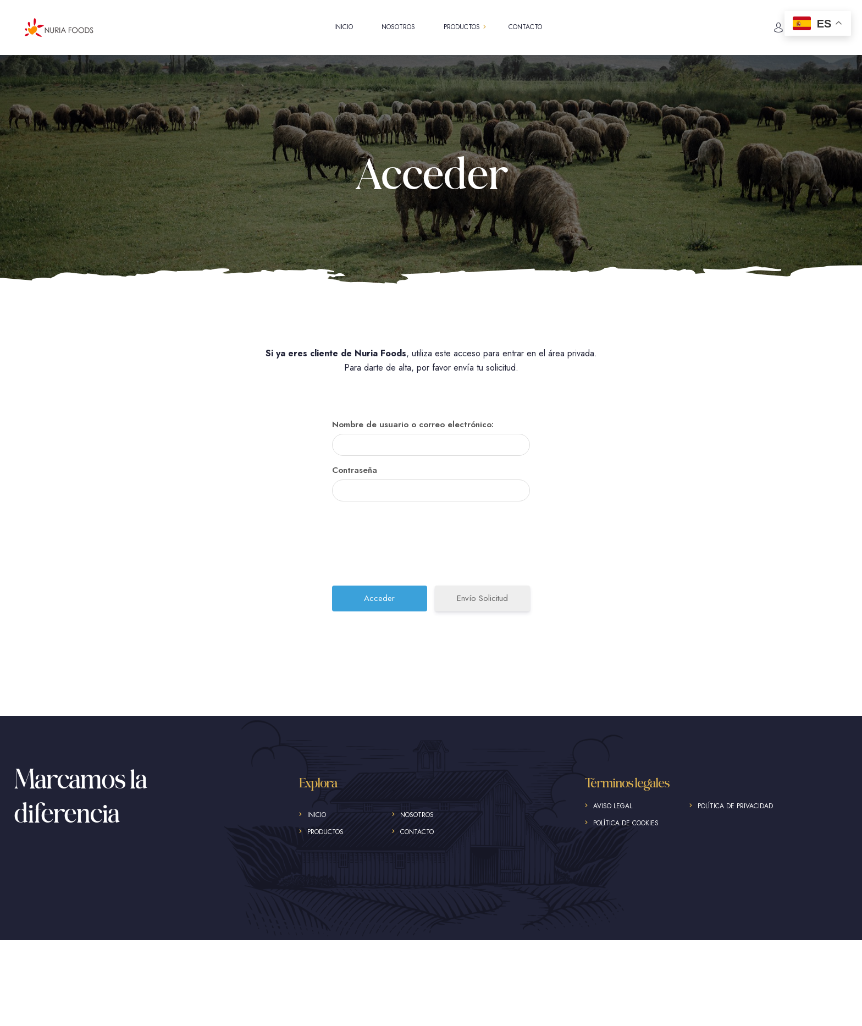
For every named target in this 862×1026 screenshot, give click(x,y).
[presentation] (432, 547)
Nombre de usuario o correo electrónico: (413, 424)
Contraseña (354, 470)
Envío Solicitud (482, 598)
